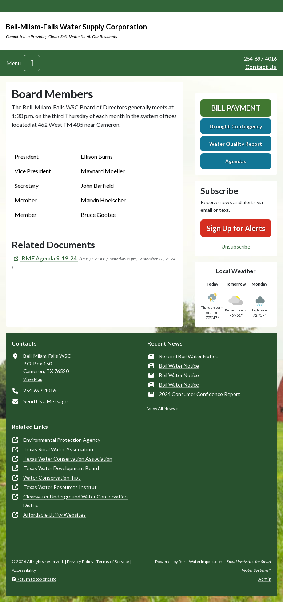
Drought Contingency (236, 126)
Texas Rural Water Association (58, 449)
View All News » (162, 408)
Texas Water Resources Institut (60, 487)
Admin (264, 579)
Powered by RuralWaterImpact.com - (213, 566)
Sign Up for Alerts (236, 228)
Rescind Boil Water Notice (188, 356)
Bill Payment (235, 108)
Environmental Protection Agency (61, 440)
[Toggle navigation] (32, 63)
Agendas (235, 161)
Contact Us (261, 66)
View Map (32, 379)
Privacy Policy (80, 561)
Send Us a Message (45, 401)
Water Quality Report (235, 144)
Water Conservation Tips (52, 477)
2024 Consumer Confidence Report (199, 394)
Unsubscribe (236, 246)
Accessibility (24, 570)
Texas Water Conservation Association (67, 459)
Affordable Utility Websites (54, 515)
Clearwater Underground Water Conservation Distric (75, 500)
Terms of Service (112, 561)
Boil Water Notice (179, 366)
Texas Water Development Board (61, 468)
